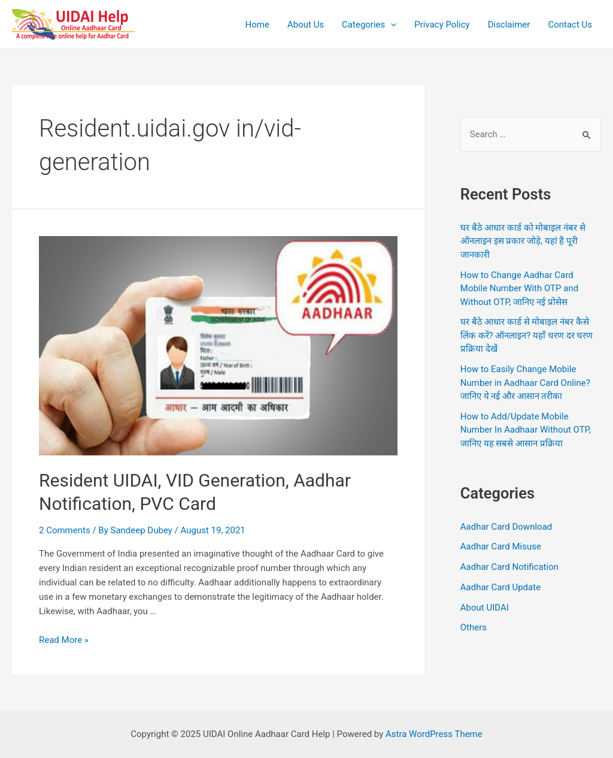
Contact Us (570, 24)
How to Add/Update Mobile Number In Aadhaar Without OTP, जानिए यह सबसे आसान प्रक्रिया (525, 430)
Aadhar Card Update (500, 587)
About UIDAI (484, 607)
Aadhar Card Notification (509, 566)
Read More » (64, 640)
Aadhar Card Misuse (500, 546)
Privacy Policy (441, 24)
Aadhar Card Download (506, 526)
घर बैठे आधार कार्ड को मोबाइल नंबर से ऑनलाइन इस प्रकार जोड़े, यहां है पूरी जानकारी (522, 241)
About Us (305, 24)
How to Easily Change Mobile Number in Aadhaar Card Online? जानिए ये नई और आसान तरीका (525, 382)
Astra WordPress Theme (434, 734)
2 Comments (64, 530)
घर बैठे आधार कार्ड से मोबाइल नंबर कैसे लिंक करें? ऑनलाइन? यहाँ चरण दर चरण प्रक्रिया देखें (526, 335)
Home (257, 24)
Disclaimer (509, 24)
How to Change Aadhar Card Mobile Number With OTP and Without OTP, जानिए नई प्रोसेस (519, 288)
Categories (369, 25)
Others (473, 627)
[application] (390, 25)
